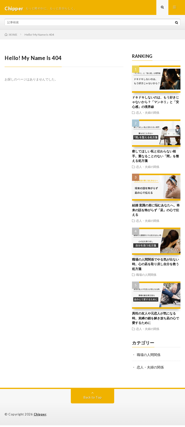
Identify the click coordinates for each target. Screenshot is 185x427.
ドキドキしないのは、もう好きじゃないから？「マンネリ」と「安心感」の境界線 (155, 104)
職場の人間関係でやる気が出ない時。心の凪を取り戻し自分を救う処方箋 (155, 266)
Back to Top (93, 399)
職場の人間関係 (146, 276)
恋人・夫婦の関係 (147, 114)
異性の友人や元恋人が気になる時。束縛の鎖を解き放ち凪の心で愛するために (155, 320)
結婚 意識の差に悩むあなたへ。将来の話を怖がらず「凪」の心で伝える (156, 212)
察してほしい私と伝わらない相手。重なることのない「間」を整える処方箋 (155, 157)
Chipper (40, 416)
